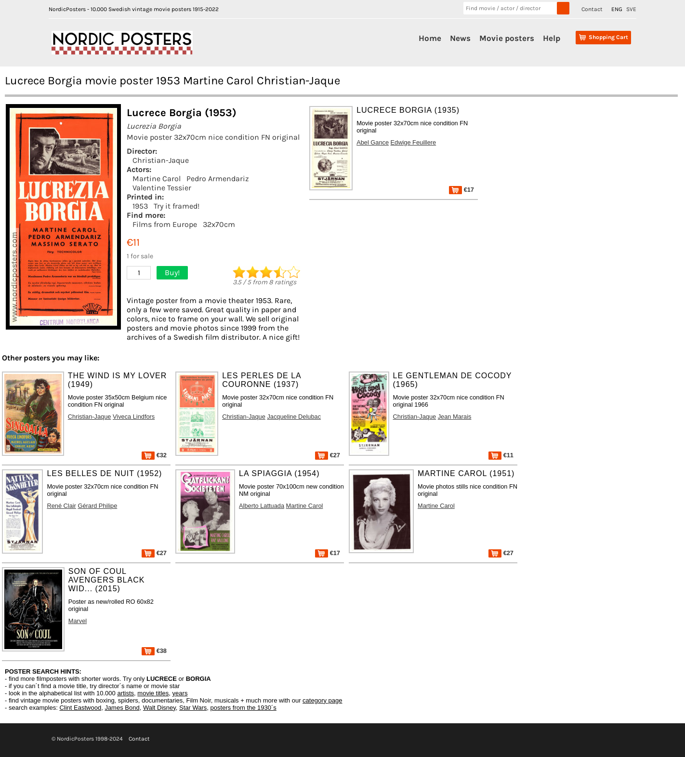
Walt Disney (159, 707)
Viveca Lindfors (134, 416)
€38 (154, 650)
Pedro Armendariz (217, 178)
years (180, 693)
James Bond (122, 707)
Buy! (172, 272)
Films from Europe (164, 224)
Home (430, 38)
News (460, 38)
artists (125, 693)
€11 (501, 455)
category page (322, 700)
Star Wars (193, 707)
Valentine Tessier (161, 187)
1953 (140, 206)
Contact (592, 9)
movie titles (153, 693)
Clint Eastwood (80, 707)
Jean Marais (455, 416)
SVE (631, 9)
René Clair (61, 505)
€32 (154, 455)
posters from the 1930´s (244, 707)
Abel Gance (372, 142)
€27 (327, 455)
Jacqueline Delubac (294, 416)
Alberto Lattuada (261, 505)
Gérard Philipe (97, 505)
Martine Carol (156, 178)
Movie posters (506, 38)
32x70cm (219, 224)
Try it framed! (176, 206)
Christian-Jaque (160, 160)
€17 (461, 189)
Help (551, 38)
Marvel (77, 620)
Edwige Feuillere (413, 142)
